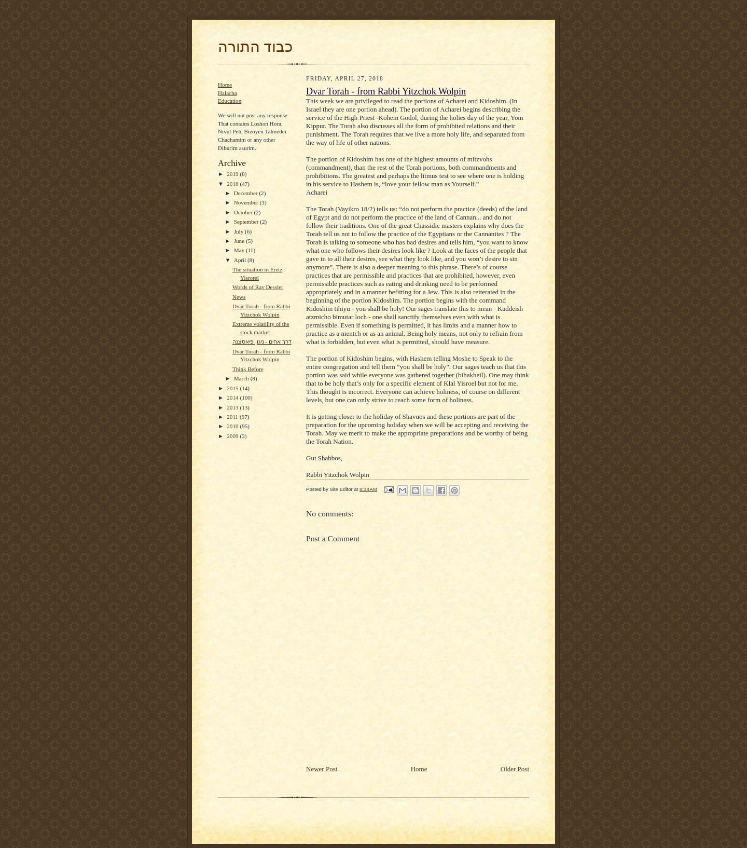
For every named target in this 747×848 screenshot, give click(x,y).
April (240, 260)
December (246, 193)
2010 (233, 426)
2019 (233, 174)
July (239, 231)
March (242, 378)
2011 (233, 417)
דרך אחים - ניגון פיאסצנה (262, 341)
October (244, 212)
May (240, 250)
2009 (233, 436)
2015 (233, 388)
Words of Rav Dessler (257, 287)
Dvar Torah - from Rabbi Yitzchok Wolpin (386, 91)
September (247, 221)
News (238, 297)
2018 (233, 184)
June (240, 241)
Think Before (248, 369)
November (247, 202)
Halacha (227, 93)
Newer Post (321, 769)
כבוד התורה (255, 46)
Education (229, 101)
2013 (233, 407)
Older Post (515, 769)
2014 (233, 397)
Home (225, 84)
